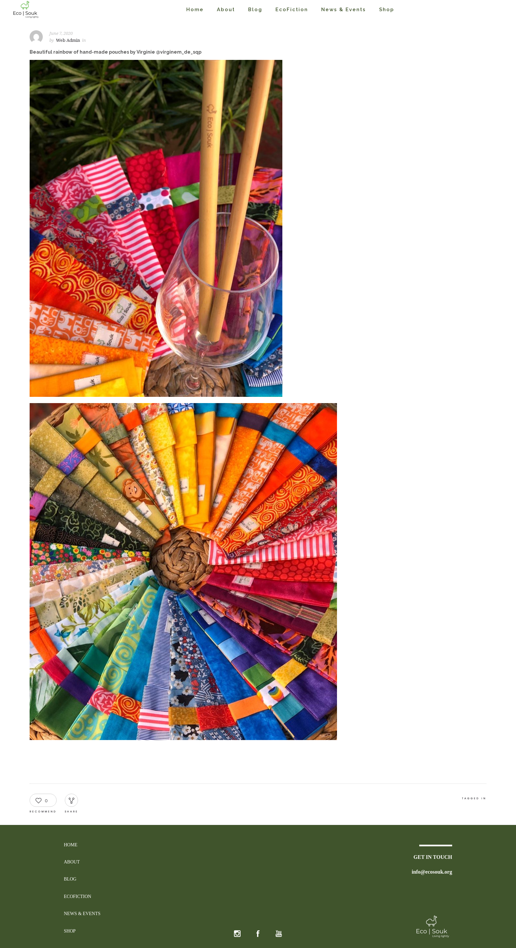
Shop (386, 10)
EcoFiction (291, 10)
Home (195, 10)
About (226, 10)
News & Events (343, 10)
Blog (255, 10)
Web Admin (68, 40)
